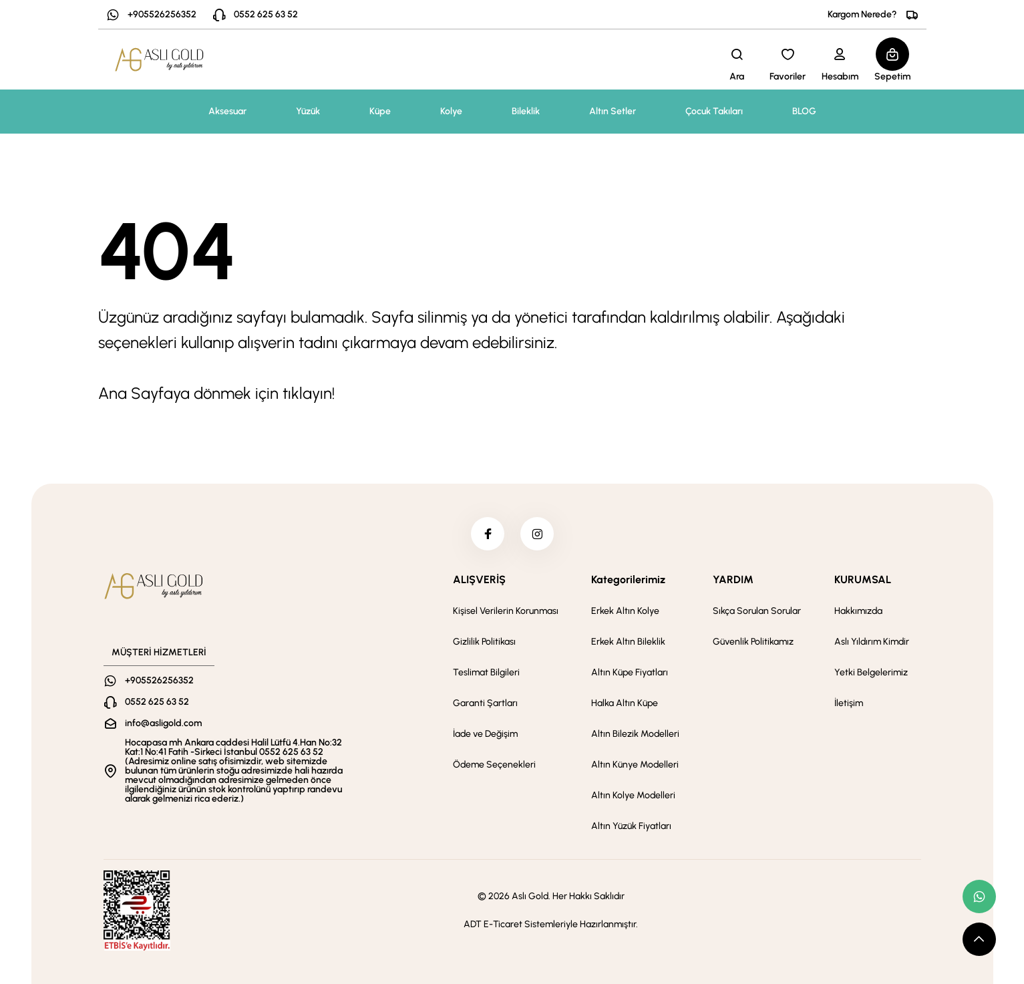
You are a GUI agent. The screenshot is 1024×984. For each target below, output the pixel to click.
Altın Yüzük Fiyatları (631, 826)
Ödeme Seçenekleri (494, 764)
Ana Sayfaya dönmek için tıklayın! (216, 393)
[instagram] (537, 533)
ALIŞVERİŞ (479, 579)
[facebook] (487, 533)
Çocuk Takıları (714, 111)
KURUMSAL (862, 579)
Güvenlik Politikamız (753, 641)
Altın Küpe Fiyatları (629, 672)
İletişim (848, 703)
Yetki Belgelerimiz (871, 672)
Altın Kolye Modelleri (633, 795)
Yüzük (308, 111)
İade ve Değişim (485, 734)
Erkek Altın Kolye (625, 611)
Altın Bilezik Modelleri (635, 734)
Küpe (380, 111)
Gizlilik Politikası (484, 641)
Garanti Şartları (485, 703)
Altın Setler (612, 111)
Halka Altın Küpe (624, 703)
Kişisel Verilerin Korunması (505, 611)
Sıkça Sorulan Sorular (757, 611)
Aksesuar (227, 111)
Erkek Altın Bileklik (628, 641)
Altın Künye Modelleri (635, 764)
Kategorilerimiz (628, 579)
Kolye (451, 111)
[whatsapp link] (979, 896)
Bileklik (526, 111)
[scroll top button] (979, 939)
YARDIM (733, 579)
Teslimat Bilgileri (486, 672)
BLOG (804, 111)
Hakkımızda (858, 611)
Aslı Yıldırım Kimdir (871, 641)
